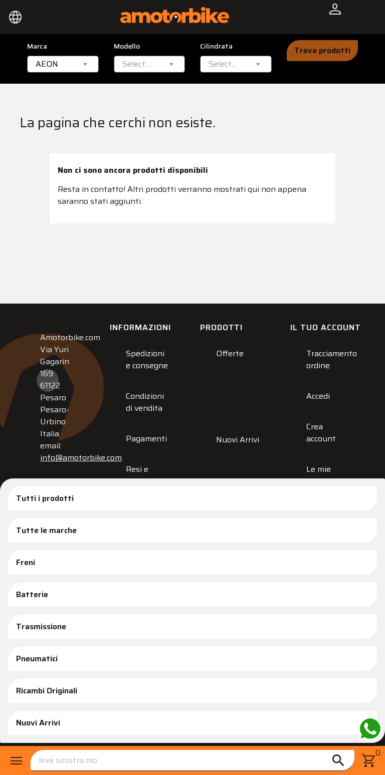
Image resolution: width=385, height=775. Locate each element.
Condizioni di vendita (145, 402)
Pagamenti (146, 438)
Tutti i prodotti (45, 498)
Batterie (32, 594)
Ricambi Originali (46, 690)
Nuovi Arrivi (38, 722)
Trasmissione (41, 626)
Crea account (321, 432)
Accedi (318, 396)
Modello (127, 46)
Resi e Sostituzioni (148, 475)
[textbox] (136, 64)
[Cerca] (192, 760)
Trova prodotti (322, 50)
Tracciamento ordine (331, 359)
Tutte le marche (46, 530)
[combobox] (63, 64)
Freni (25, 562)
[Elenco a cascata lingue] (16, 17)
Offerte (230, 353)
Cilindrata (216, 46)
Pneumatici (37, 658)
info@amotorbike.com (81, 457)
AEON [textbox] (47, 64)
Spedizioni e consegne (147, 359)
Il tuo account (325, 327)
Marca (37, 46)
